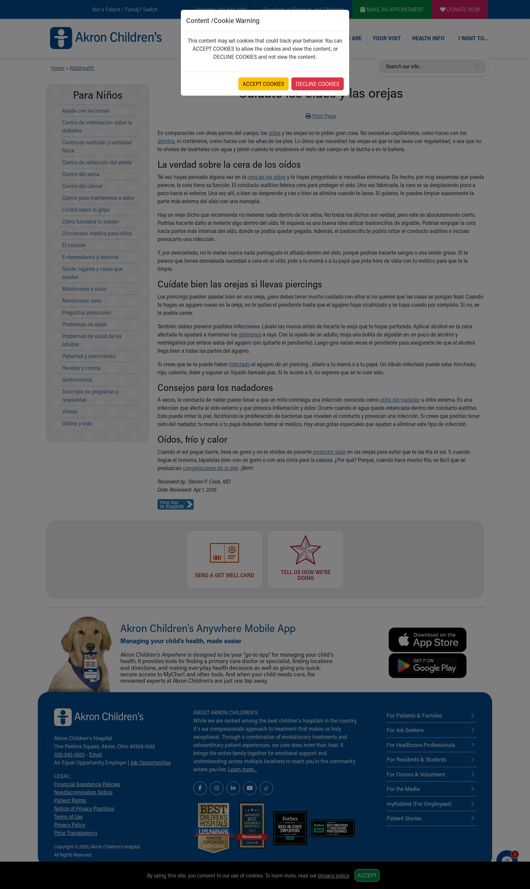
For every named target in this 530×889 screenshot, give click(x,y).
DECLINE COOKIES (317, 83)
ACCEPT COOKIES (263, 83)
